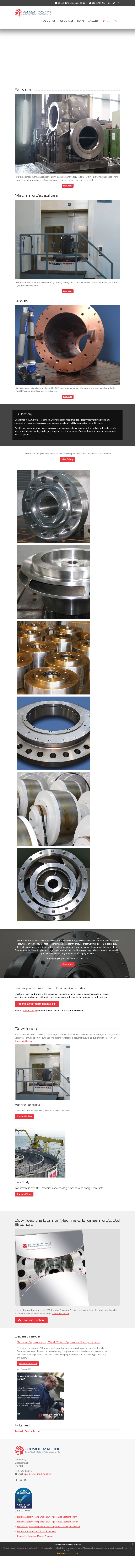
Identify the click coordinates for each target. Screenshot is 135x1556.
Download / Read (24, 1116)
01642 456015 (96, 3)
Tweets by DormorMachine (27, 1431)
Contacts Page (30, 1010)
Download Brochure (31, 1320)
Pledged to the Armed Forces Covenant (35, 1536)
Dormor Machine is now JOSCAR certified (36, 1531)
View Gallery (67, 459)
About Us (49, 20)
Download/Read (24, 1194)
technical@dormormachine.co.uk (37, 1003)
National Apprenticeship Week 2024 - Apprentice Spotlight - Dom (47, 1517)
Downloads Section (23, 1041)
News (80, 20)
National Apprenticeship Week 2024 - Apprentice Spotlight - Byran (47, 1522)
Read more (67, 186)
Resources (66, 20)
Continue (61, 1553)
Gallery (93, 20)
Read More (68, 964)
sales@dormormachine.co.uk (37, 1474)
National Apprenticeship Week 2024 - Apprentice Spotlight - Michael (48, 1526)
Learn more (73, 1553)
